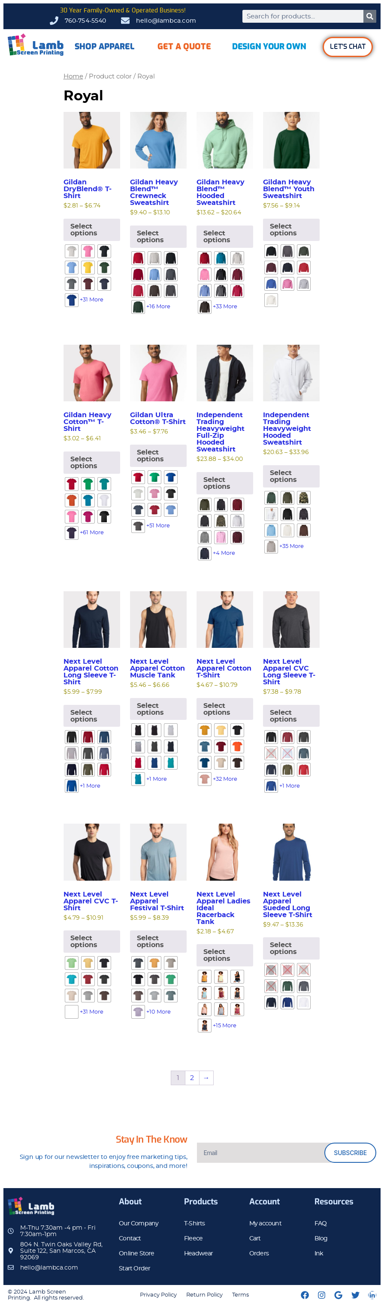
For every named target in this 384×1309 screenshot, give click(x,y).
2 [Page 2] (192, 1077)
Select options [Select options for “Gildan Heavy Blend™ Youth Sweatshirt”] (283, 230)
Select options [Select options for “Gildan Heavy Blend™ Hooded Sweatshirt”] (216, 237)
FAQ (320, 1224)
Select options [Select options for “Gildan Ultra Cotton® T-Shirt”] (150, 456)
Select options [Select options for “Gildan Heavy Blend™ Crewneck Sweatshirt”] (150, 237)
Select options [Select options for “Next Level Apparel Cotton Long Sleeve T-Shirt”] (83, 716)
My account (265, 1224)
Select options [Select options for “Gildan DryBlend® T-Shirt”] (83, 230)
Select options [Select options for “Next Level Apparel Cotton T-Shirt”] (216, 709)
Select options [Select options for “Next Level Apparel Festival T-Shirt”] (150, 941)
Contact (130, 1239)
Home (73, 76)
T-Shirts (194, 1224)
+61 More (92, 533)
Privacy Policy (158, 1295)
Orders (259, 1254)
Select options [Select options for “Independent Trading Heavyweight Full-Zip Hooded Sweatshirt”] (216, 483)
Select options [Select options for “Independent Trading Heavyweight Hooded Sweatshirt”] (283, 476)
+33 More (225, 307)
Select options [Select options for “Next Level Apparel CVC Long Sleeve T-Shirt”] (283, 716)
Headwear (198, 1254)
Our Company (138, 1224)
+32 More (225, 779)
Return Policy (204, 1295)
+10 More (158, 1012)
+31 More (91, 300)
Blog (321, 1239)
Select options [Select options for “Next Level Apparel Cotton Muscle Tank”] (150, 709)
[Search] (369, 16)
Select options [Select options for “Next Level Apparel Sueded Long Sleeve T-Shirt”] (283, 948)
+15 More (224, 1026)
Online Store (136, 1254)
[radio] (71, 251)
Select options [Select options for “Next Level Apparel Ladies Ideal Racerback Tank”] (216, 955)
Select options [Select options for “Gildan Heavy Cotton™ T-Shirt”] (83, 462)
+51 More (158, 526)
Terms (240, 1295)
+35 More (291, 546)
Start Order (134, 1269)
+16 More (158, 307)
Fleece (193, 1239)
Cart (255, 1239)
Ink (319, 1254)
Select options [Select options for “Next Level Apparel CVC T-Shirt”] (83, 941)
